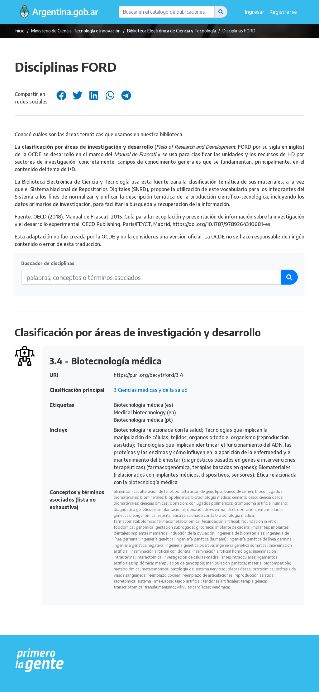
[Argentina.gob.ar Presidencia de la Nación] (40, 660)
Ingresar (254, 12)
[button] (220, 12)
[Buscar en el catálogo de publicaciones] (167, 12)
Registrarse (283, 12)
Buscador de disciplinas (47, 263)
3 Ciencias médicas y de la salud (151, 390)
